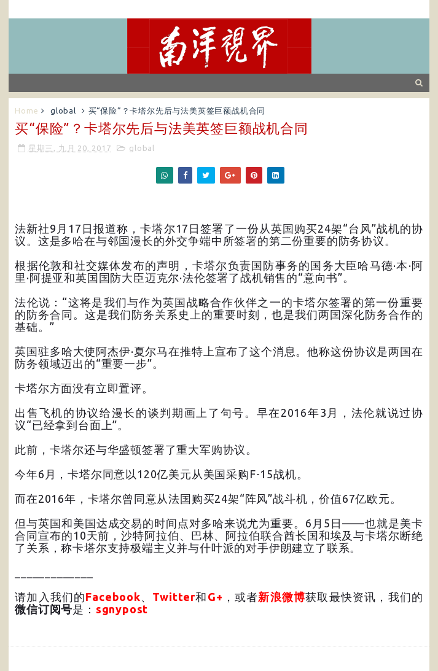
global (63, 110)
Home (26, 110)
